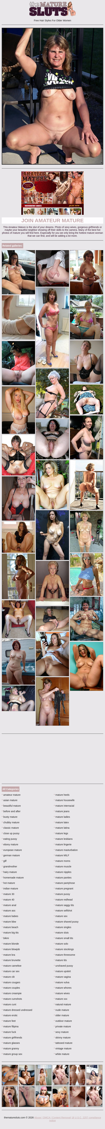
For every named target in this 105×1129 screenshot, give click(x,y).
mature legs (61, 833)
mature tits (60, 960)
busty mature (9, 816)
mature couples (11, 987)
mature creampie (11, 993)
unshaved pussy (63, 965)
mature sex (61, 916)
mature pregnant (63, 888)
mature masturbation (66, 850)
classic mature (10, 827)
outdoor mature (63, 1021)
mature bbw (9, 921)
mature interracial (64, 805)
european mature (12, 850)
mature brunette (11, 960)
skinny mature (62, 1037)
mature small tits (63, 938)
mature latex (61, 822)
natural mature (62, 1004)
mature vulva (61, 982)
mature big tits (10, 932)
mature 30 (8, 894)
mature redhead (63, 899)
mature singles (62, 927)
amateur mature (11, 794)
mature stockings (64, 949)
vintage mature (63, 1048)
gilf (4, 861)
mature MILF (61, 855)
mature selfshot (63, 910)
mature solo (61, 943)
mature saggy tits (64, 905)
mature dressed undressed (17, 1010)
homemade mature (13, 877)
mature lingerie (63, 844)
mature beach (10, 927)
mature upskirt (62, 971)
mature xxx (60, 998)
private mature (62, 1026)
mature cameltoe (11, 965)
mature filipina (10, 1026)
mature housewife (64, 800)
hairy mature (9, 872)
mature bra (8, 954)
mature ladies (62, 816)
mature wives (62, 993)
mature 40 (8, 899)
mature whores (63, 987)
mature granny (10, 1048)
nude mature (61, 1010)
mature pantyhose (64, 883)
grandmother (9, 866)
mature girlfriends (12, 1037)
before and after (11, 811)
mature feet (9, 1021)
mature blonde (10, 943)
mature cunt (9, 1004)
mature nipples (62, 872)
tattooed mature (63, 1043)
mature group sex (12, 1054)
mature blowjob (11, 949)
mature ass (8, 910)
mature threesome (64, 954)
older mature (61, 1015)
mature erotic (10, 1015)
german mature (11, 855)
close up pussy (10, 833)
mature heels (61, 794)
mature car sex (10, 971)
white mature (61, 1054)
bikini (5, 938)
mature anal (9, 905)
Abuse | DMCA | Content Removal (52, 1117)
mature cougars (11, 982)
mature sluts (61, 932)
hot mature (8, 883)
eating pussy (9, 839)
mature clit (8, 976)
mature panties (63, 877)
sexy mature (61, 1032)
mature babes (10, 916)
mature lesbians (63, 839)
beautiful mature (11, 805)
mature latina (61, 827)
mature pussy (62, 894)
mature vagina (62, 976)
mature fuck (9, 1032)
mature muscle (62, 866)
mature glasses (11, 1043)
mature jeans (61, 811)
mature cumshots (12, 998)
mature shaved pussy (66, 921)
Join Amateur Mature (52, 220)
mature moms (62, 861)
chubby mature (10, 822)
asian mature (9, 800)
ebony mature (10, 844)
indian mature (10, 888)
